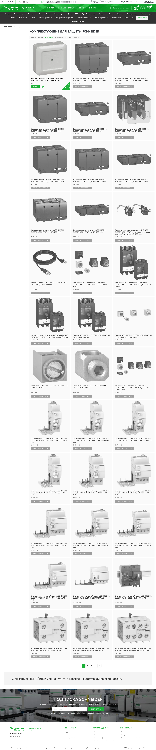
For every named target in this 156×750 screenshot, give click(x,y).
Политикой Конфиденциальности (76, 713)
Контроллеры (146, 14)
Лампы (32, 18)
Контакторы (58, 14)
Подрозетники (132, 14)
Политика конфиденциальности (131, 738)
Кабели (12, 18)
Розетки (7, 14)
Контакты (92, 8)
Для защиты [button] (142, 18)
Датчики (120, 14)
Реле (40, 14)
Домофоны (23, 18)
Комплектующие (78, 21)
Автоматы (31, 14)
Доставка (69, 732)
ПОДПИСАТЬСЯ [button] (96, 709)
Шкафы (110, 14)
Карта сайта (98, 735)
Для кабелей (129, 18)
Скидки (123, 735)
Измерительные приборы (65, 18)
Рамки (48, 14)
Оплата (68, 735)
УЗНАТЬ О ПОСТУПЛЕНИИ (82, 86)
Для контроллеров (101, 18)
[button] (128, 2)
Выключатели (19, 14)
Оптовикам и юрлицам (66, 8)
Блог (122, 732)
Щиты (69, 14)
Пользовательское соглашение (104, 741)
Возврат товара (71, 738)
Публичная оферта (100, 738)
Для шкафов (116, 18)
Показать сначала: (37, 37)
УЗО (76, 14)
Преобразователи (88, 14)
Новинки (81, 8)
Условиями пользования (94, 713)
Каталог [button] (50, 8)
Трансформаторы (45, 18)
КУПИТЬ (35, 86)
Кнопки (101, 14)
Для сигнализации (84, 18)
